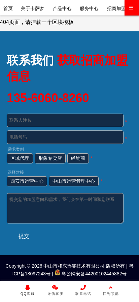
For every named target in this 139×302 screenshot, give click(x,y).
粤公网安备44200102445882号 (91, 273)
